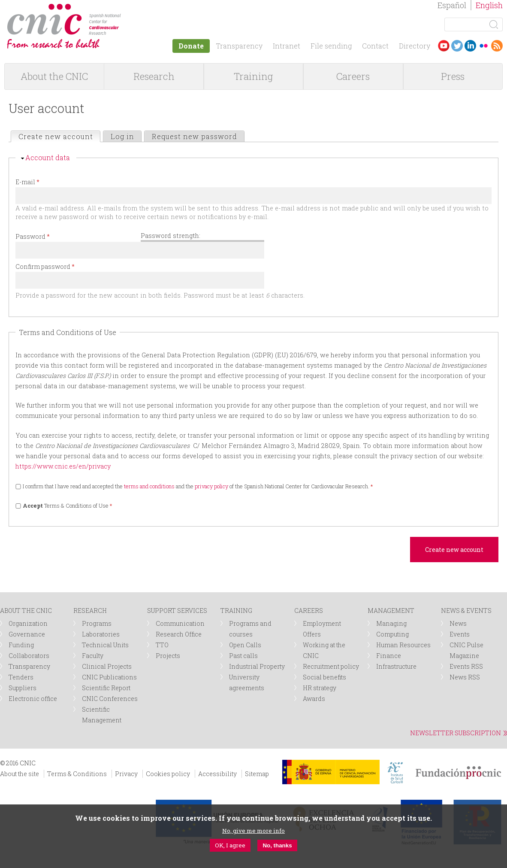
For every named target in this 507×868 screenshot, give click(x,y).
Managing (391, 623)
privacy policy (211, 486)
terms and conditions (149, 486)
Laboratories (101, 634)
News (458, 623)
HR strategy (319, 688)
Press (453, 76)
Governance (27, 634)
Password (32, 236)
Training (253, 76)
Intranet (286, 45)
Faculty (92, 656)
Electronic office (33, 698)
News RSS (465, 677)
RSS (497, 46)
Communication (180, 623)
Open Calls (245, 645)
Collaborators (29, 656)
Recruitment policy (331, 666)
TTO (162, 645)
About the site (19, 774)
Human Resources (403, 645)
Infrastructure (396, 666)
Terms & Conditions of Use (67, 505)
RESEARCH (90, 610)
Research (154, 76)
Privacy (126, 774)
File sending (331, 45)
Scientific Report (106, 688)
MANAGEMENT (391, 610)
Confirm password (45, 266)
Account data (47, 157)
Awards (314, 698)
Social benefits (324, 677)
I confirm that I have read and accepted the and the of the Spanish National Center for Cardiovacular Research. (198, 486)
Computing (392, 634)
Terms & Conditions (77, 774)
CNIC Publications (109, 677)
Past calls (243, 656)
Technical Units (105, 645)
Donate (191, 45)
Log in (122, 136)
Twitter (457, 46)
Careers (353, 76)
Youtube (444, 46)
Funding (21, 645)
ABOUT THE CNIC (26, 610)
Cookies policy (168, 774)
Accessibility (217, 774)
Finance (388, 656)
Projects (168, 656)
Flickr (483, 46)
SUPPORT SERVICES (177, 610)
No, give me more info (253, 830)
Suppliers (22, 688)
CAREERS (308, 610)
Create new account (59, 136)
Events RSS (466, 666)
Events (460, 634)
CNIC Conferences (110, 698)
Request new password (194, 136)
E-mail (27, 182)
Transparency (239, 45)
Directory (414, 45)
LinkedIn (470, 46)
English (489, 5)
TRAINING (236, 610)
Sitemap (257, 774)
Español (452, 5)
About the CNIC (54, 76)
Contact (375, 45)
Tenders (21, 677)
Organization (28, 623)
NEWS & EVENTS (466, 610)
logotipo (127, 7)
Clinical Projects (107, 666)
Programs (97, 623)
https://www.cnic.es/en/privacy (63, 466)
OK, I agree (230, 845)
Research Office (179, 634)
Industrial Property (257, 666)
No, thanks (277, 845)
